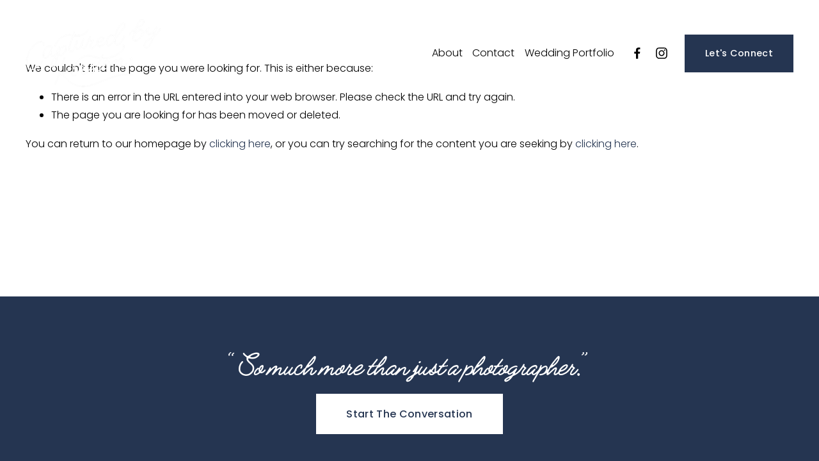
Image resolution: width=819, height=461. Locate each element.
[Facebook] (637, 53)
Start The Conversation (409, 414)
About (447, 52)
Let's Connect (739, 53)
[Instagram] (662, 53)
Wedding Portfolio (569, 52)
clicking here (240, 143)
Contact (493, 52)
